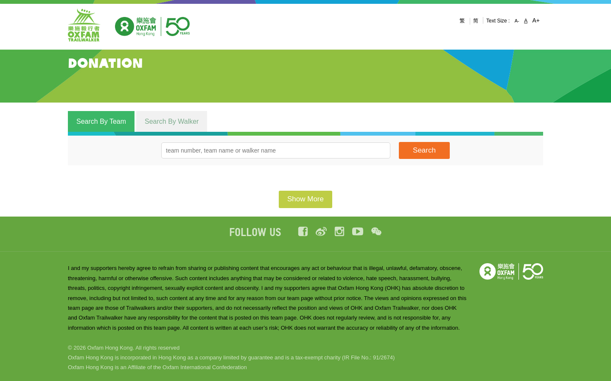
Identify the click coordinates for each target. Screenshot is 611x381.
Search (424, 150)
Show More (305, 199)
